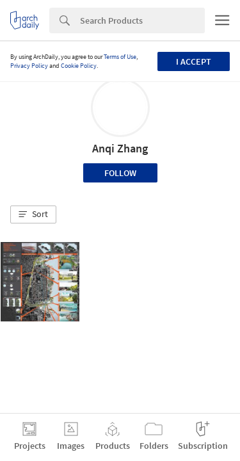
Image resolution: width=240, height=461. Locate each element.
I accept (193, 61)
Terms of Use (120, 57)
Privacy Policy (29, 65)
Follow (120, 173)
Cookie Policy (79, 65)
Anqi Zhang (120, 148)
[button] (33, 214)
